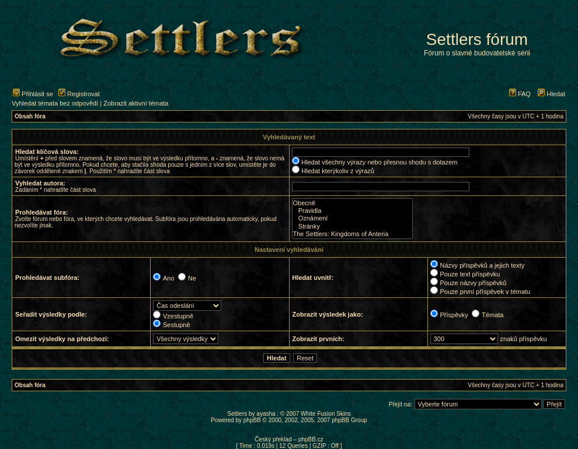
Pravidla (352, 211)
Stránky (352, 226)
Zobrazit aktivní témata (135, 103)
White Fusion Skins (326, 414)
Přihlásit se (33, 93)
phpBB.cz (310, 439)
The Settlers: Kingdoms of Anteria (352, 234)
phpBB (252, 420)
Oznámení (352, 218)
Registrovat (79, 93)
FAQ (520, 93)
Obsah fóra (30, 116)
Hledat (551, 93)
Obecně (352, 203)
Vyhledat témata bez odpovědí (55, 103)
